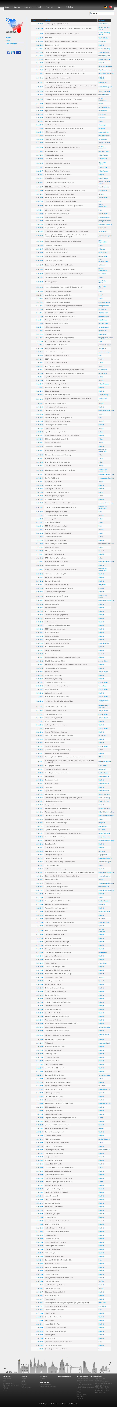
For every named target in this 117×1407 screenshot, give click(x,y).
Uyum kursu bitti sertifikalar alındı (56, 377)
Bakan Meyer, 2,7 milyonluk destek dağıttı (59, 265)
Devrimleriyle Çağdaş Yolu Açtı (55, 926)
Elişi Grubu (98, 1380)
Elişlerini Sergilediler (51, 1253)
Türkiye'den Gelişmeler (52, 1107)
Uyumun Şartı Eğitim (52, 1281)
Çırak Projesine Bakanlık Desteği (56, 1349)
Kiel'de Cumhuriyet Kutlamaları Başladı (58, 1082)
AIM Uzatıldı (49, 1043)
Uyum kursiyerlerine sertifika (54, 847)
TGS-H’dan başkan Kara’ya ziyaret (56, 561)
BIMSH (79, 1393)
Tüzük (5, 1390)
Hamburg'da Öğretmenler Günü (55, 911)
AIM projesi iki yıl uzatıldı (53, 883)
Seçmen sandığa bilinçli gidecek (55, 403)
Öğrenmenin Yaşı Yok (52, 995)
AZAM (79, 1382)
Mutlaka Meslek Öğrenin (53, 984)
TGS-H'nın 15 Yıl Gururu (53, 894)
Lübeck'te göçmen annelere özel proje (57, 210)
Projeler (39, 7)
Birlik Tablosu (49, 1320)
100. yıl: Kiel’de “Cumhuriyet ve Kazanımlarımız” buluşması (64, 59)
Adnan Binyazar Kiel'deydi (53, 139)
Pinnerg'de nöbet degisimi (53, 855)
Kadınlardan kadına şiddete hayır (56, 869)
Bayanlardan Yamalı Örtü (53, 977)
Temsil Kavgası (50, 1338)
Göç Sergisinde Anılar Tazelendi (55, 1242)
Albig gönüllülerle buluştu (53, 551)
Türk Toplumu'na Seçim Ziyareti (55, 1121)
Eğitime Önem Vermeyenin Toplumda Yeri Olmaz (61, 1023)
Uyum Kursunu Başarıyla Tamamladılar (58, 952)
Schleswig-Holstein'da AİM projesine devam (59, 890)
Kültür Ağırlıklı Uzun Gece (53, 1160)
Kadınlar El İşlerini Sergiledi (54, 1146)
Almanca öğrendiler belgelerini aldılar (57, 355)
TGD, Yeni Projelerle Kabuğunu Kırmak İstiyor (60, 470)
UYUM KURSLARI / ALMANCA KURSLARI (102, 1389)
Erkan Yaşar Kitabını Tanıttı (54, 981)
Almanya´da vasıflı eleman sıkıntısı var (58, 640)
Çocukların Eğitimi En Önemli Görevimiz (58, 1342)
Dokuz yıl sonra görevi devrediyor (56, 362)
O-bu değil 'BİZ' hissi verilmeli (55, 114)
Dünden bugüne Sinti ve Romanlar (56, 24)
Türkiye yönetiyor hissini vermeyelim (57, 618)
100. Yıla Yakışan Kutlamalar (54, 121)
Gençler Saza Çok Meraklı (54, 1345)
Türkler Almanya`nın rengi (53, 679)
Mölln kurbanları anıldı (52, 327)
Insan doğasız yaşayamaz (53, 675)
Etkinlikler (69, 7)
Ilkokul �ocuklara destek (85, 1381)
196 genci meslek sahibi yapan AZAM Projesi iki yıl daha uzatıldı (66, 664)
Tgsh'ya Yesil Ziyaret (52, 478)
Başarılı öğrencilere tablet (53, 485)
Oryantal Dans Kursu (102, 1382)
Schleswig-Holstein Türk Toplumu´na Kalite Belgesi (62, 435)
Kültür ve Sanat (50, 1299)
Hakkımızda (28, 7)
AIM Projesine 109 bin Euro (54, 489)
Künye (5, 1380)
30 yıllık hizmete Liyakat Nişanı (55, 661)
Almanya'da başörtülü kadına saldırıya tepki (59, 194)
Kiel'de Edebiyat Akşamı (53, 650)
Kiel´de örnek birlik (51, 608)
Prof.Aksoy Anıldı (50, 1054)
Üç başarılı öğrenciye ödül (53, 693)
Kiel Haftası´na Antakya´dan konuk (56, 407)
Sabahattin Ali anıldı (51, 780)
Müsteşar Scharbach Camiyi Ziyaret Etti (58, 945)
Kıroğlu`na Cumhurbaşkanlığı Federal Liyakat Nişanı (62, 657)
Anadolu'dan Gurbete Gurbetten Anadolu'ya (59, 182)
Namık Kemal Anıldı (51, 1196)
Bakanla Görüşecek (51, 1274)
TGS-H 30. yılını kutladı (53, 38)
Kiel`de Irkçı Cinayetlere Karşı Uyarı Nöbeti (59, 701)
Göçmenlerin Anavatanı (53, 897)
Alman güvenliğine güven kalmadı (56, 544)
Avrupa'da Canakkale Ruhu (54, 155)
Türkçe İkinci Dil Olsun (52, 1263)
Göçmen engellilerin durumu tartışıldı (57, 515)
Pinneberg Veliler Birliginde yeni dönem (58, 808)
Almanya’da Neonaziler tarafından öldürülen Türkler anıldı (64, 128)
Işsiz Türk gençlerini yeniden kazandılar (58, 533)
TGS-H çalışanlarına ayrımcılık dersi (57, 696)
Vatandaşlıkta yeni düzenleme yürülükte (58, 291)
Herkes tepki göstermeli (53, 446)
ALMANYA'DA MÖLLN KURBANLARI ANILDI (60, 313)
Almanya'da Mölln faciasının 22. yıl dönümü (59, 338)
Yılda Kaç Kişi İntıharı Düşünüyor (56, 249)
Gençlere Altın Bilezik (52, 1239)
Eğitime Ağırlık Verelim (52, 1093)
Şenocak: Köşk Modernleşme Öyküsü (57, 1125)
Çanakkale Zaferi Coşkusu (54, 1013)
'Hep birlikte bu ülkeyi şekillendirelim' (57, 904)
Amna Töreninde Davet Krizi (54, 221)
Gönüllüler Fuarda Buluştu (53, 1050)
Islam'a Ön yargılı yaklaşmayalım (56, 178)
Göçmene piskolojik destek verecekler (57, 625)
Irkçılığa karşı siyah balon (53, 442)
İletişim (5, 1389)
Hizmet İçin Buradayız (52, 1057)
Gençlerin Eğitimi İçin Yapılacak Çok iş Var (59, 1182)
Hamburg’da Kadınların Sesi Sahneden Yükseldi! (61, 41)
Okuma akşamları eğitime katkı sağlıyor (58, 750)
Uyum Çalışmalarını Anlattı (54, 1153)
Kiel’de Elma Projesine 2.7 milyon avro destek (60, 269)
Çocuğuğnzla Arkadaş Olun (54, 1317)
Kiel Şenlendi (49, 776)
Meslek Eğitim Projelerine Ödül (55, 1246)
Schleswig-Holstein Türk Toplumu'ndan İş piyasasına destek (65, 757)
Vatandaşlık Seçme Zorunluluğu (55, 794)
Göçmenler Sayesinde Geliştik (55, 1292)
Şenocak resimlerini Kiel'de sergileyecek (58, 174)
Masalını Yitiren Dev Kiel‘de (54, 151)
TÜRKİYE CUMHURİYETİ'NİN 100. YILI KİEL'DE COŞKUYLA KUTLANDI (69, 48)
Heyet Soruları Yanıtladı (53, 1006)
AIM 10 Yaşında (50, 1235)
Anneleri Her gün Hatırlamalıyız (55, 998)
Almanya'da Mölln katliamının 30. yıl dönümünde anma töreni (65, 73)
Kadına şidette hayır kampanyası (56, 725)
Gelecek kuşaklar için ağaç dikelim (56, 615)
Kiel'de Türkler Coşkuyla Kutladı (55, 384)
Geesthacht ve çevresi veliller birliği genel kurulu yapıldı (63, 798)
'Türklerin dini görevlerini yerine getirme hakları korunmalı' (64, 306)
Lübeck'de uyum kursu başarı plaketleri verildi (60, 862)
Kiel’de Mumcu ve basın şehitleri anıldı (58, 686)
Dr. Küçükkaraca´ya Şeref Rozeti (56, 512)
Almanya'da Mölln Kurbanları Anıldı (56, 320)
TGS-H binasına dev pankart (54, 647)
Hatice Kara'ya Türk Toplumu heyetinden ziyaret (61, 569)
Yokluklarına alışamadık (53, 167)
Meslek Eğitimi (50, 1335)
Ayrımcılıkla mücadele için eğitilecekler (58, 163)
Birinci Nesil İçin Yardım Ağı (54, 1064)
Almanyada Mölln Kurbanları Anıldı (56, 309)
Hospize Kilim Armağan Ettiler (55, 966)
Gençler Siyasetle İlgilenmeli (54, 1132)
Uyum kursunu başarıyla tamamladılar (57, 830)
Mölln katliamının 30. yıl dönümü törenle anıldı (60, 66)
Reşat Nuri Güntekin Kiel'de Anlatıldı (57, 1031)
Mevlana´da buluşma (52, 547)
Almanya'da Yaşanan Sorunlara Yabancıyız (59, 1278)
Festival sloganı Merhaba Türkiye (56, 823)
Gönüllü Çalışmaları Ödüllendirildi (56, 224)
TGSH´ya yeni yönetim (52, 366)
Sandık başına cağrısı (52, 428)
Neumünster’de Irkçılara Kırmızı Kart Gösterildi (60, 450)
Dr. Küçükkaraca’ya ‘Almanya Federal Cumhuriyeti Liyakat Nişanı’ (66, 231)
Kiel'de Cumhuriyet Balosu (54, 1089)
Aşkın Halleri (49, 787)
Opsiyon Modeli (50, 805)
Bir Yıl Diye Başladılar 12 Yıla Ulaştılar (57, 1035)
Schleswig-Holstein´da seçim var (56, 425)
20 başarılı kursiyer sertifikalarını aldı (57, 584)
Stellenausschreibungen (48, 1386)
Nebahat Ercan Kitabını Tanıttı (55, 1046)
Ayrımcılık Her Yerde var (53, 1020)
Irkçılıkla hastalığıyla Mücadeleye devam (58, 418)
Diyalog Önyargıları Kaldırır (54, 1110)
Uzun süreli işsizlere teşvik (54, 260)
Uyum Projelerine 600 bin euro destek (57, 78)
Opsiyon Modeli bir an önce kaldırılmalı (58, 465)
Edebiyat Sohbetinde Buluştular (55, 1027)
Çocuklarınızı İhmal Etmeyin (54, 1174)
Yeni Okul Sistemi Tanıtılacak (54, 1068)
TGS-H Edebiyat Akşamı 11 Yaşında (57, 187)
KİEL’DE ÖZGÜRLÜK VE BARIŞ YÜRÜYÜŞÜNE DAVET (64, 287)
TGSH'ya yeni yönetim (52, 766)
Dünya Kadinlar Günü (52, 826)
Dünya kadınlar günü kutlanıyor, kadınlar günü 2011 (62, 876)
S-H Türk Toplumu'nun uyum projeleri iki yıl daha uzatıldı (63, 99)
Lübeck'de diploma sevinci (53, 858)
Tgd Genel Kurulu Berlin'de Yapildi (56, 111)
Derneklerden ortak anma (53, 536)
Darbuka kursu (100, 1378)
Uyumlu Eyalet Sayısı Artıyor (54, 956)
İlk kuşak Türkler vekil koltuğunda (56, 732)
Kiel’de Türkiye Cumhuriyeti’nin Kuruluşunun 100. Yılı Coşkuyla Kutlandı (69, 52)
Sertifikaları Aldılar (51, 1210)
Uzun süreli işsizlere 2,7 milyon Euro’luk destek (60, 256)
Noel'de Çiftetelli (50, 1217)
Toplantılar (50, 7)
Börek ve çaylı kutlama (52, 458)
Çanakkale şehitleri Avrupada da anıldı (58, 819)
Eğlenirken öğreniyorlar (52, 522)
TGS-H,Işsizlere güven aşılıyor (55, 529)
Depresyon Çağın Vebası (53, 245)
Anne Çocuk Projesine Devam (55, 949)
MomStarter (80, 1396)
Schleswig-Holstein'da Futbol (54, 1150)
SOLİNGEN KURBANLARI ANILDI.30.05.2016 (60, 201)
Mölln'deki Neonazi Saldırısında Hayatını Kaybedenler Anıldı (65, 190)
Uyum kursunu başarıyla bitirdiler (56, 432)
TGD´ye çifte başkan (52, 359)
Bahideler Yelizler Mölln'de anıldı (56, 711)
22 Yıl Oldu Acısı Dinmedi (53, 334)
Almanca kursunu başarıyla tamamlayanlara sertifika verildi (64, 370)
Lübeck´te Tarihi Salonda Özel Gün (56, 596)
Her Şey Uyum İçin (51, 1157)
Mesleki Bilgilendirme (52, 414)
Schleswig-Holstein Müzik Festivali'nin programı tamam (63, 833)
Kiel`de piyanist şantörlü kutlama (56, 668)
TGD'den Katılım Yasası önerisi (55, 474)
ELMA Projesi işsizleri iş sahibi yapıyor (57, 213)
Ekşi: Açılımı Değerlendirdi (54, 1100)
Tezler (5, 1382)
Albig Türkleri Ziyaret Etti (53, 1199)
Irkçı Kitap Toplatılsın (52, 1271)
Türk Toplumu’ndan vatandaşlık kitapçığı (58, 298)
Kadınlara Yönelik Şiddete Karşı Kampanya (59, 922)
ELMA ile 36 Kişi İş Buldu (53, 217)
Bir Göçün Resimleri (51, 879)
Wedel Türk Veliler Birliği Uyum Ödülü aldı (59, 735)
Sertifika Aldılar (50, 1313)
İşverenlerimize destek (52, 746)
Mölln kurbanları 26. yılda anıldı (55, 132)
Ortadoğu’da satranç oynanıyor (55, 682)
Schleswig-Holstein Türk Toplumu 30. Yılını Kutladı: (62, 33)
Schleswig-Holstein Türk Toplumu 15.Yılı (58, 901)
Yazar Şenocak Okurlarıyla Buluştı (56, 1128)
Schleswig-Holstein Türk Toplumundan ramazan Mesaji (63, 241)
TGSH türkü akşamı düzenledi (55, 611)
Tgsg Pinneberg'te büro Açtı (54, 348)
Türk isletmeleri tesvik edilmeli (55, 743)
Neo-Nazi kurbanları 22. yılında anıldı (57, 302)
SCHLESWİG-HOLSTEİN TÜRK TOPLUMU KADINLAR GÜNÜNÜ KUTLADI (70, 872)
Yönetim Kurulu (8, 1383)
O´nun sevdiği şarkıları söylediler (56, 540)
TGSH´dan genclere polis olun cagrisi (57, 341)
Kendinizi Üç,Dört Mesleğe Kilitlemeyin (58, 1002)
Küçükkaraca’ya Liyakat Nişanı (55, 228)
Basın (60, 7)
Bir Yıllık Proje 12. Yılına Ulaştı (55, 1039)
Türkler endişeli (50, 728)
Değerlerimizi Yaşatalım (53, 1135)
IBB (78, 1391)
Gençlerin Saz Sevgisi (52, 1203)
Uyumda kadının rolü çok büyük (55, 592)
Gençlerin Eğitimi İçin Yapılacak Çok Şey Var (60, 1167)
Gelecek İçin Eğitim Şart (53, 1288)
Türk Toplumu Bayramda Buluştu (56, 930)
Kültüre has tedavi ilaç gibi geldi (55, 574)
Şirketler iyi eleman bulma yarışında (57, 643)
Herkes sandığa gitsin (52, 632)
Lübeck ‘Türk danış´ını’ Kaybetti (55, 352)
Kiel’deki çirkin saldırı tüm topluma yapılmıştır (60, 197)
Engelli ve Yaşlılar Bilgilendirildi (55, 1189)
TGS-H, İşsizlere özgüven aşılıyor (56, 526)
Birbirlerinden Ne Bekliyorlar (54, 1310)
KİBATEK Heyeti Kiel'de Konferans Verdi (58, 1178)
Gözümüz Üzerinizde (52, 391)
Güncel (8, 37)
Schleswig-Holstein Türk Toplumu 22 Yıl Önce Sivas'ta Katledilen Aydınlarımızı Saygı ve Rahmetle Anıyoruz (66, 235)
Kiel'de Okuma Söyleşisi (53, 125)
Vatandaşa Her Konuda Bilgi (54, 934)
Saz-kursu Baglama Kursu (103, 1383)
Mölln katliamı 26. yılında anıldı (55, 135)
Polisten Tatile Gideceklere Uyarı (56, 991)
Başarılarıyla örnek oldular (53, 481)
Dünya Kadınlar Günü (52, 865)
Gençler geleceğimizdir (52, 581)
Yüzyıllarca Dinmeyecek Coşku (55, 56)
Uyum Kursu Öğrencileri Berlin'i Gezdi (57, 970)
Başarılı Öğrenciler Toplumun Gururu (57, 492)
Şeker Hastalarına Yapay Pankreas (56, 277)
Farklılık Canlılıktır (51, 963)
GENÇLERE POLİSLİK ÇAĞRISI (56, 345)
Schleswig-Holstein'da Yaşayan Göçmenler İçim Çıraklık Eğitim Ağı (67, 1303)
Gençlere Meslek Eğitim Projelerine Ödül (58, 1260)
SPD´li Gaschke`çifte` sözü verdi (56, 558)
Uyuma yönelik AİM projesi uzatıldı (56, 887)
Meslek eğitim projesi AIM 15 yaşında (57, 394)
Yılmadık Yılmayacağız (52, 63)
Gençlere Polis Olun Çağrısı (54, 1096)
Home (7, 7)
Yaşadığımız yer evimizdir (53, 577)
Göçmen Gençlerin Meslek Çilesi (56, 1306)
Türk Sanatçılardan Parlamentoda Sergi (58, 974)
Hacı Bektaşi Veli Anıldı (52, 1295)
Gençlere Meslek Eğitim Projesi (55, 1327)
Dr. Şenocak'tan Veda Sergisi (54, 988)
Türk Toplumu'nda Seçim (53, 1224)
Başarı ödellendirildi (51, 689)
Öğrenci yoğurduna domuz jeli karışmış (58, 455)
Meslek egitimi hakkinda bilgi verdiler (57, 753)
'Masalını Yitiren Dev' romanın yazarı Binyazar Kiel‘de (62, 147)
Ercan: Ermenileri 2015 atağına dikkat (57, 462)
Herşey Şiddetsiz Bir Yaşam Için (55, 706)
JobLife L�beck (82, 1395)
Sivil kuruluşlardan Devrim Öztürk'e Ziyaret (59, 1103)
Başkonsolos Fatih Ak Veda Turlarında (57, 171)
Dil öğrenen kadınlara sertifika (55, 380)
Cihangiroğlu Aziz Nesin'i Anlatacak (56, 252)
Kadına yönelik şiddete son (54, 714)
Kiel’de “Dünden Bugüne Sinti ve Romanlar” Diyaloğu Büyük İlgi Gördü (68, 28)
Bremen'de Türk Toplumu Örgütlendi (57, 1221)
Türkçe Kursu (99, 1385)
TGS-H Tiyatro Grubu (102, 1387)
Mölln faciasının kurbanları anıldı (56, 919)
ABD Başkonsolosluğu (52, 1139)
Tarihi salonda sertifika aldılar (54, 600)
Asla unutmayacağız (51, 654)
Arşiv (8, 40)
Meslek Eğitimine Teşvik (53, 1324)
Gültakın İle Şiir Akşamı (52, 1214)
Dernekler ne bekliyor (52, 636)
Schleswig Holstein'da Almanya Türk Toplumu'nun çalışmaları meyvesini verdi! (71, 95)
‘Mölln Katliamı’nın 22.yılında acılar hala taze (60, 316)
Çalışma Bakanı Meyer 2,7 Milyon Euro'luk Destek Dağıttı (64, 274)
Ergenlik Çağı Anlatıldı (52, 1249)
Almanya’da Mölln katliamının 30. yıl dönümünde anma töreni (65, 70)
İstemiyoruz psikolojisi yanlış (54, 565)
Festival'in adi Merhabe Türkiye (55, 837)
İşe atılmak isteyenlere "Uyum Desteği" (58, 118)
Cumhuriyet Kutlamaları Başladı (55, 1078)
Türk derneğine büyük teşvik (54, 496)
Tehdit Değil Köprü (51, 282)
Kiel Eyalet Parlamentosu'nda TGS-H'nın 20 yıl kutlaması (64, 206)
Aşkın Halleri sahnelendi (53, 790)
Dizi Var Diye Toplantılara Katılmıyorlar (57, 1231)
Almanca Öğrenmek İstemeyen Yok (56, 908)
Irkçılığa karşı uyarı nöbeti (53, 718)
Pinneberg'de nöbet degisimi (54, 812)
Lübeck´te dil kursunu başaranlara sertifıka (59, 588)
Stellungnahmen (45, 1385)
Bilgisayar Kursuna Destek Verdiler (56, 1267)
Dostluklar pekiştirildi (52, 604)
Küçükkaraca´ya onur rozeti (54, 499)
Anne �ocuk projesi (83, 1378)
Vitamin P (80, 1398)
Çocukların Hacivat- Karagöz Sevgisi (57, 942)
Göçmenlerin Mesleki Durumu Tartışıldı (58, 1171)
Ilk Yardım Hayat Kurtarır (53, 1009)
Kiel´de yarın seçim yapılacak (54, 554)
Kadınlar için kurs (51, 622)
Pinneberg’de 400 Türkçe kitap (55, 410)
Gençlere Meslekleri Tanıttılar (54, 1075)
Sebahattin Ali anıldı (51, 783)
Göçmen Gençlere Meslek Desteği (56, 91)
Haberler (17, 7)
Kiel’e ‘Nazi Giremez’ (52, 672)
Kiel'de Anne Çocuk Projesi (54, 1206)
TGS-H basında (11, 44)
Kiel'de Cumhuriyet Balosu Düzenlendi (57, 1086)
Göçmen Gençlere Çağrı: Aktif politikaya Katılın (60, 1118)
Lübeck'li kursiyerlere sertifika (54, 801)
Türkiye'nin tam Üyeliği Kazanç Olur (57, 959)
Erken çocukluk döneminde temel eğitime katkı (60, 503)
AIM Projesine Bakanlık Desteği (55, 1331)
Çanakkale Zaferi (50, 844)
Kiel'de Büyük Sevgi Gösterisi (54, 1285)
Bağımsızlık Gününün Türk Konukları (57, 1142)
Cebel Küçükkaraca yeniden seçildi (56, 769)
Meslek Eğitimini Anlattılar (53, 1164)
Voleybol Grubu (100, 1392)
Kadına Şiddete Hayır (52, 1061)
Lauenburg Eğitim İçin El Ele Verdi (56, 1192)
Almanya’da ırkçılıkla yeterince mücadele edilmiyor (61, 103)
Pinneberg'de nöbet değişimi (54, 840)
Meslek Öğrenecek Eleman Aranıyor (57, 387)
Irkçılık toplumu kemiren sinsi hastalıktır (58, 421)
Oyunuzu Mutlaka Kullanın (54, 1114)
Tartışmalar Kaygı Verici (53, 938)
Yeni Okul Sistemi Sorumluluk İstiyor (57, 1016)
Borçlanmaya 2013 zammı (53, 519)
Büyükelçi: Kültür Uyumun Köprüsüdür (57, 739)
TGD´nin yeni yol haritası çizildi (55, 629)
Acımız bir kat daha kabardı (54, 721)
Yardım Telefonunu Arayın (53, 915)
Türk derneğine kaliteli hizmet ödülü (57, 439)
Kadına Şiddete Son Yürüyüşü (55, 1228)
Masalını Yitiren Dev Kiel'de (54, 143)
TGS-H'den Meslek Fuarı (53, 1071)
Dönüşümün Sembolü (52, 45)
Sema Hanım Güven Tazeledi (54, 1256)
